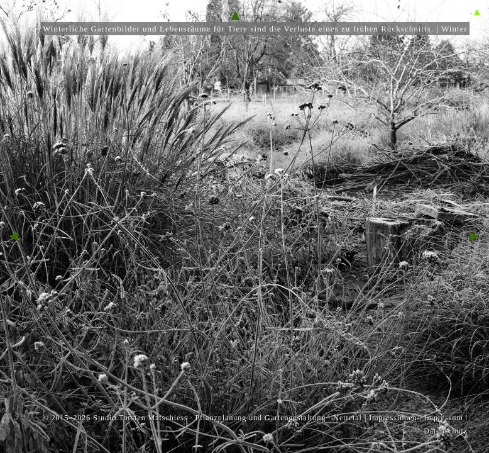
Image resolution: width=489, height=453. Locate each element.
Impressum (443, 417)
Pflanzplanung (220, 417)
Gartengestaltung (295, 417)
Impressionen (393, 417)
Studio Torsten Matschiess (140, 417)
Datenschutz (446, 431)
